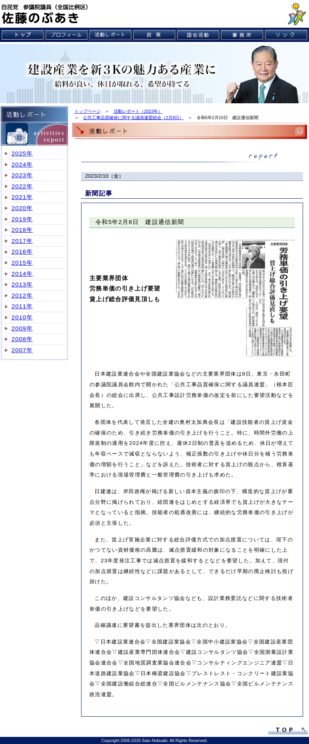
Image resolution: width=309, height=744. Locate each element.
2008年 (22, 339)
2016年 (22, 251)
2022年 (22, 186)
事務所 (242, 35)
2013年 (22, 284)
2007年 (22, 350)
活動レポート (111, 35)
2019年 (22, 219)
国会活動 (198, 35)
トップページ (87, 111)
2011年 (22, 306)
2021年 (22, 197)
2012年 (22, 295)
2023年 (22, 175)
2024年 (22, 164)
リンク (286, 35)
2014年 (22, 273)
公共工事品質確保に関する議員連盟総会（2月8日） (133, 117)
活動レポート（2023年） (138, 111)
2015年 (22, 262)
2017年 (22, 240)
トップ (23, 35)
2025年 (22, 153)
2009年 (22, 328)
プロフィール (67, 35)
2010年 (22, 317)
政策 (154, 35)
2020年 (22, 208)
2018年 (22, 229)
